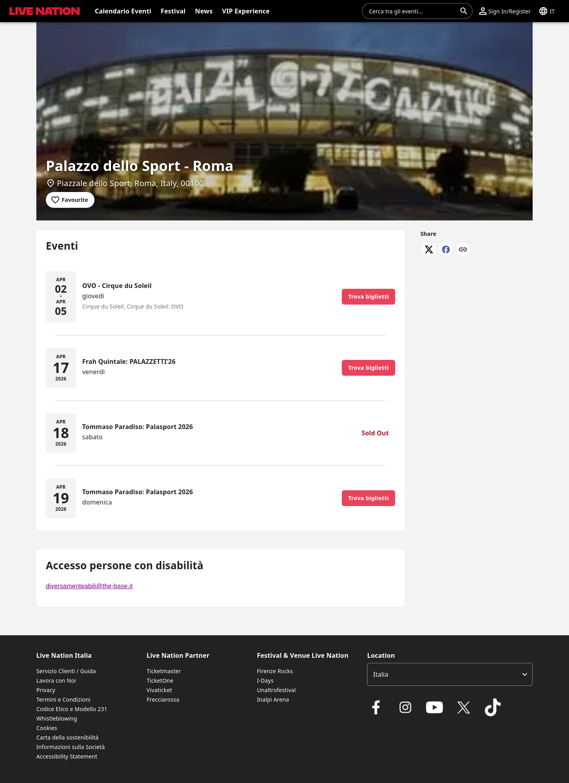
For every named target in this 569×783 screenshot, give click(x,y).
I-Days (265, 680)
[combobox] (412, 11)
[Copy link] (463, 250)
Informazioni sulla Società (70, 747)
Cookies (46, 728)
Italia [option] (380, 674)
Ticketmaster (164, 671)
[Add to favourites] (70, 200)
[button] (505, 11)
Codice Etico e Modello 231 (71, 709)
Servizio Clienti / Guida (66, 671)
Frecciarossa (163, 699)
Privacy (45, 690)
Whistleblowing (56, 718)
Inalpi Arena (273, 699)
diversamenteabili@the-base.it (89, 586)
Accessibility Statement (66, 756)
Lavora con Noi (56, 680)
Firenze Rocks (275, 671)
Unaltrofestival (276, 690)
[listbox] (449, 674)
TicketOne (160, 680)
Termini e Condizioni (63, 699)
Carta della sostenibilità (67, 737)
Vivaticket (159, 690)
